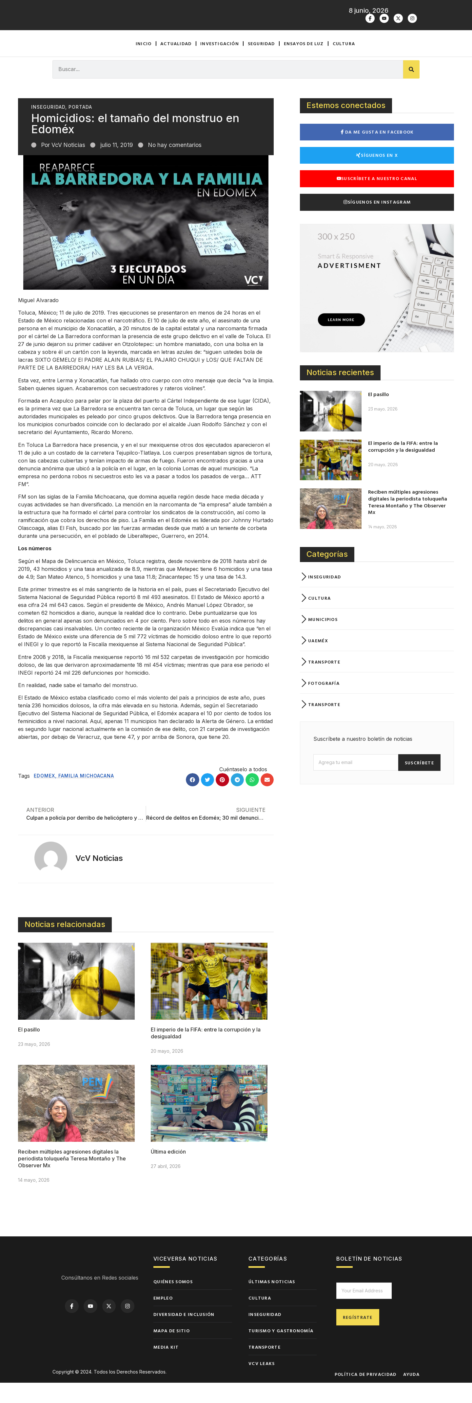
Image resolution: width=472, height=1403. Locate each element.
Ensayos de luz (304, 63)
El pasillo (29, 1050)
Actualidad (175, 63)
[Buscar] (411, 90)
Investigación (219, 63)
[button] (192, 800)
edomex (44, 796)
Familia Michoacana (86, 796)
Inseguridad (48, 127)
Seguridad (261, 63)
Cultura (344, 63)
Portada (80, 127)
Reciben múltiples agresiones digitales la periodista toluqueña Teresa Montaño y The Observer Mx (72, 1179)
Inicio (143, 63)
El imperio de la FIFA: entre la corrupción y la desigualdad (403, 466)
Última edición (168, 1172)
